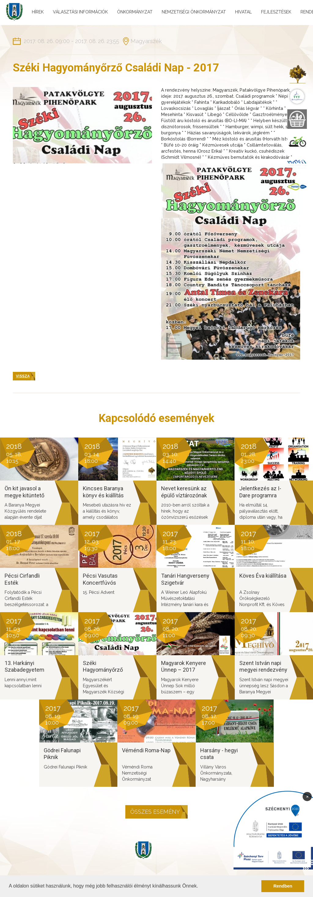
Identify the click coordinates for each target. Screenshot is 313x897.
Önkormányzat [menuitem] (135, 11)
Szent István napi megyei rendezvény (263, 666)
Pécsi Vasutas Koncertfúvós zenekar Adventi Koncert (102, 586)
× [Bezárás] (307, 796)
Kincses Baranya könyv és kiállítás (103, 492)
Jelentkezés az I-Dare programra (260, 492)
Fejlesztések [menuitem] (276, 11)
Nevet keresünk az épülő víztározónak (184, 492)
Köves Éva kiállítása (262, 575)
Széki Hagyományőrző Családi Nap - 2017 (105, 670)
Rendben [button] (282, 886)
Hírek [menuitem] (38, 11)
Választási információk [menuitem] (80, 11)
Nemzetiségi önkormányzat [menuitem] (194, 11)
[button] (200, 887)
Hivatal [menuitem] (243, 11)
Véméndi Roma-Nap (146, 750)
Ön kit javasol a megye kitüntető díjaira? (24, 495)
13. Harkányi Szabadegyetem (24, 666)
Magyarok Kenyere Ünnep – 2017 (183, 666)
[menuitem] (297, 74)
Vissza (23, 376)
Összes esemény (155, 811)
